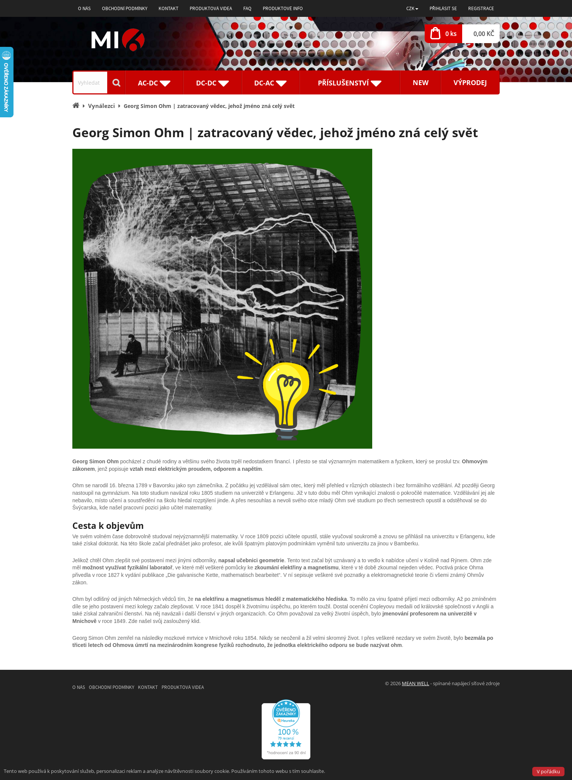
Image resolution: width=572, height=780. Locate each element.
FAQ (247, 8)
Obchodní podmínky (124, 8)
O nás (84, 8)
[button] (412, 8)
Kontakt (168, 8)
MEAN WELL (415, 683)
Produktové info (283, 8)
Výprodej (470, 82)
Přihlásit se (443, 8)
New (420, 82)
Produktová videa (211, 8)
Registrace (481, 8)
